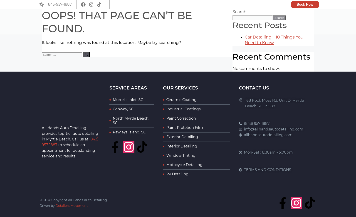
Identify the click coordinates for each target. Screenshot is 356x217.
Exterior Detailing (182, 137)
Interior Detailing (181, 146)
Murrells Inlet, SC (128, 100)
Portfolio (273, 21)
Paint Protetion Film (184, 127)
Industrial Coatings (183, 109)
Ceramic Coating (181, 100)
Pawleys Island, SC (129, 132)
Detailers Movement (71, 206)
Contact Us (302, 21)
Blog (249, 21)
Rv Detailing (177, 174)
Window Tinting (180, 155)
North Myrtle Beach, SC (131, 120)
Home (180, 21)
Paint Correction (181, 118)
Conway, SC (123, 109)
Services (228, 21)
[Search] (86, 54)
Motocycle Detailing (184, 165)
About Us (202, 21)
